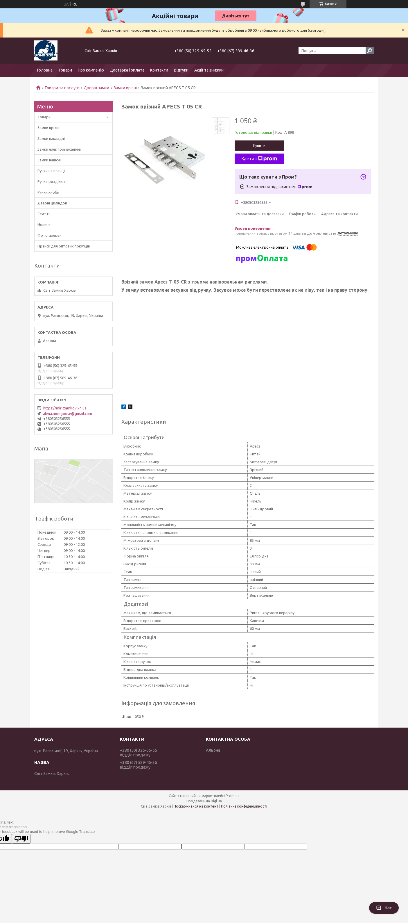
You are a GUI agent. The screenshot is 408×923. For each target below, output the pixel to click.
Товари (65, 70)
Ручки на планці (51, 171)
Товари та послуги (62, 87)
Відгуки (181, 70)
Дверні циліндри (52, 203)
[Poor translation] (21, 839)
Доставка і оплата (127, 70)
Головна (45, 70)
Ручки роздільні (51, 181)
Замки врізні (125, 87)
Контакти (159, 70)
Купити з (259, 158)
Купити (259, 145)
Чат (384, 907)
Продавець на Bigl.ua (204, 801)
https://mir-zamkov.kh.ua (65, 408)
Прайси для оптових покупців (63, 246)
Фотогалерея (49, 235)
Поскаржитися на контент (196, 806)
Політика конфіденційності (244, 806)
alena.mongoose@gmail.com (67, 413)
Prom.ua (233, 796)
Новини (44, 224)
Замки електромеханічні (59, 149)
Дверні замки (96, 87)
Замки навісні (49, 160)
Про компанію (91, 70)
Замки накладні (51, 138)
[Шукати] (370, 50)
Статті (43, 214)
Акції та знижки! (209, 70)
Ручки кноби (48, 192)
